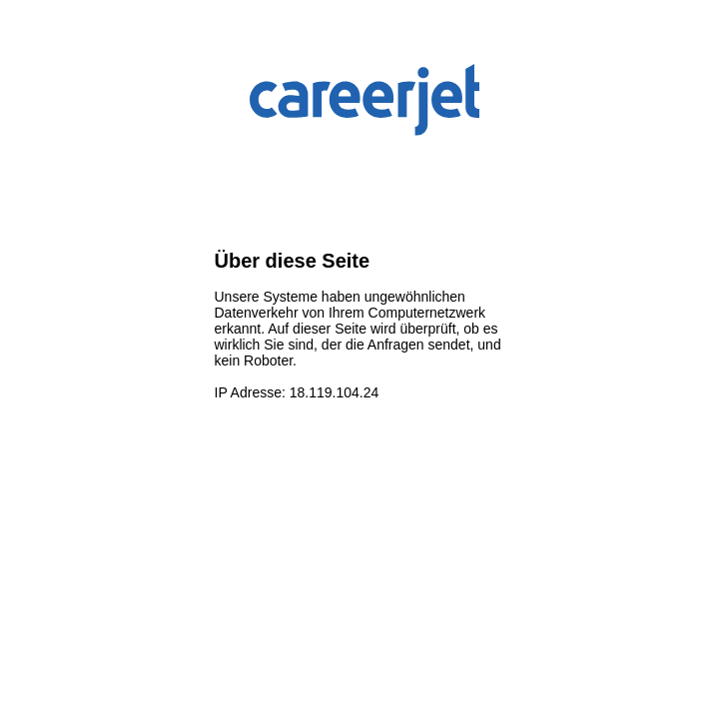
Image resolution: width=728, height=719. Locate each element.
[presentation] (366, 195)
